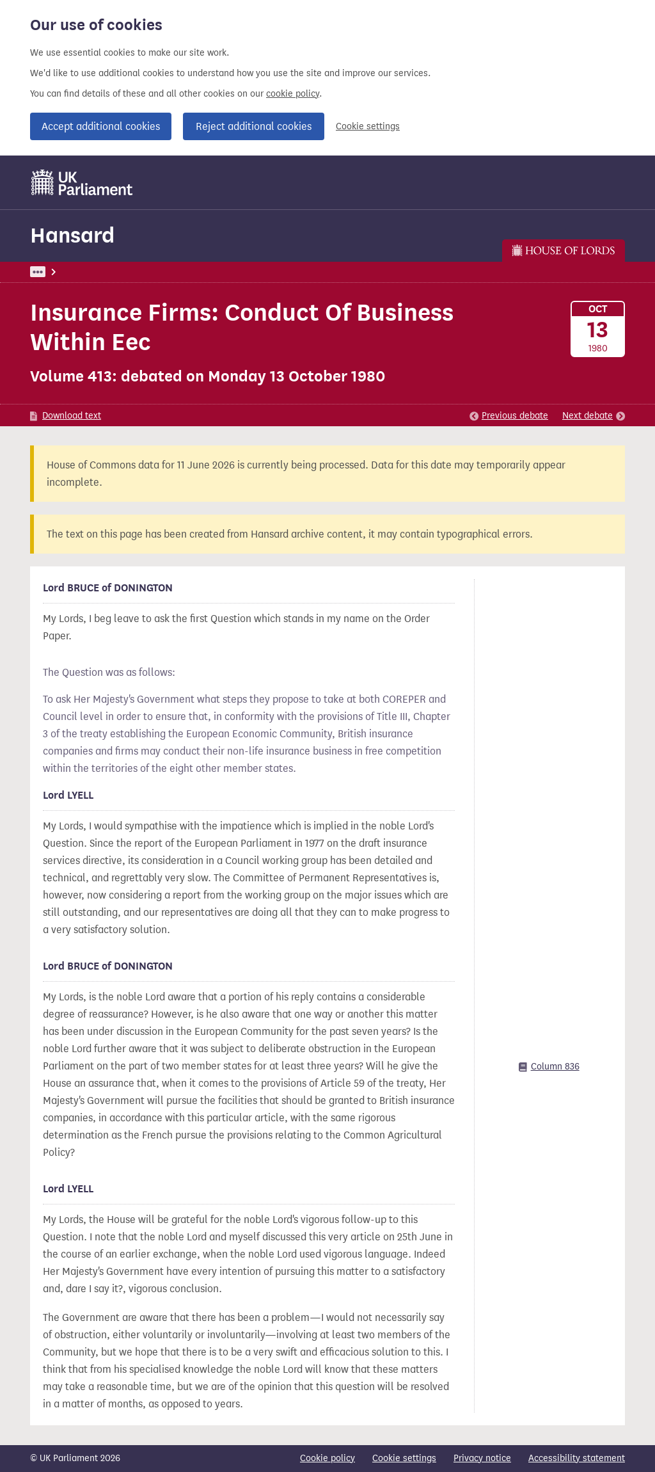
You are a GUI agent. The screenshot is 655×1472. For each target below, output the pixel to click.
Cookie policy (327, 1458)
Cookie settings (368, 126)
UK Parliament (59, 271)
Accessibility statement (576, 1458)
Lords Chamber (219, 271)
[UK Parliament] (82, 182)
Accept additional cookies (101, 126)
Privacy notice (482, 1458)
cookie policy (292, 93)
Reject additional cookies (254, 126)
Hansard (72, 235)
